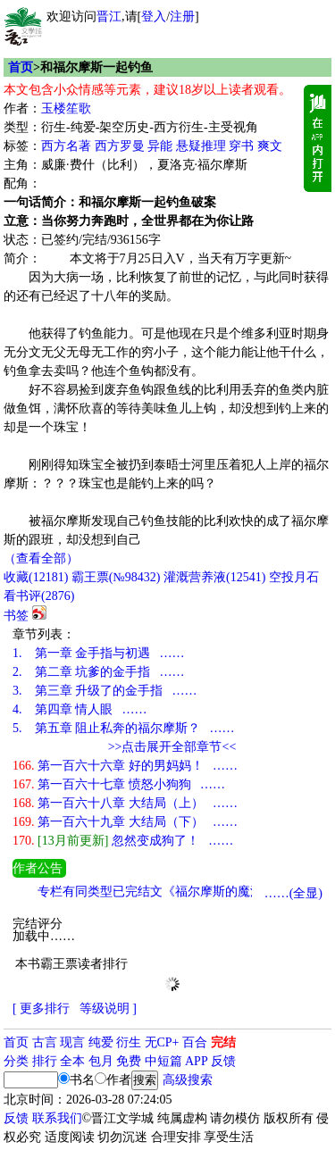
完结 (223, 1042)
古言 (44, 1042)
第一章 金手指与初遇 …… (99, 653)
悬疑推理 (201, 146)
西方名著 (66, 146)
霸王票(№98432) (116, 577)
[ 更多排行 (41, 1008)
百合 (194, 1042)
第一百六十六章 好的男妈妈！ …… (125, 765)
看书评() (39, 596)
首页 (20, 67)
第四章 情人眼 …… (80, 709)
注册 (182, 16)
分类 (16, 1061)
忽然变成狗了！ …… (123, 840)
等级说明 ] (108, 1008)
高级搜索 (188, 1080)
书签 (16, 615)
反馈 (223, 1061)
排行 (44, 1061)
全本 (72, 1061)
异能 (159, 146)
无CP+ (162, 1042)
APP (196, 1061)
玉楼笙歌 (66, 108)
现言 (72, 1042)
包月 (100, 1061)
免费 (128, 1061)
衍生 (128, 1042)
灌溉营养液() (214, 577)
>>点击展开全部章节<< (172, 747)
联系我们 (57, 1118)
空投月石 (294, 577)
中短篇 (163, 1061)
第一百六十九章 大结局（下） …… (125, 822)
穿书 (241, 146)
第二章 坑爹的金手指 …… (99, 672)
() (36, 577)
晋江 (108, 16)
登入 (153, 16)
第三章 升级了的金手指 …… (105, 690)
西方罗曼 (120, 146)
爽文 (269, 146)
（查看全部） (41, 558)
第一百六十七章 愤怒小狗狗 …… (119, 784)
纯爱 (100, 1042)
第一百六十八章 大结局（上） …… (125, 803)
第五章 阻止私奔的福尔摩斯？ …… (124, 728)
